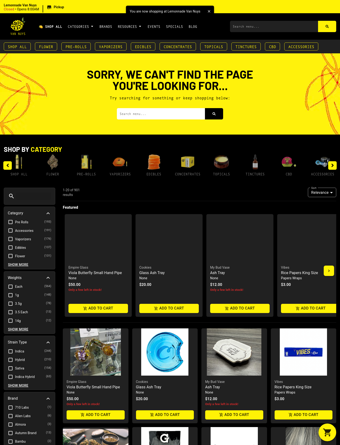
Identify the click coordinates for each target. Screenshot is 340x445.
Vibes (279, 260)
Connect (143, 364)
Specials (174, 26)
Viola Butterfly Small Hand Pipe (93, 265)
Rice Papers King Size (293, 265)
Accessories (301, 46)
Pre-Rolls (76, 46)
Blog (193, 26)
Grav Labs (282, 358)
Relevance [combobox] (320, 192)
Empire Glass (76, 260)
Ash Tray (212, 265)
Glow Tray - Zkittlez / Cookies (91, 364)
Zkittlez (72, 358)
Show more (18, 265)
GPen (140, 358)
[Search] (327, 26)
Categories (81, 26)
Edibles (143, 46)
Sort (314, 187)
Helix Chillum (286, 364)
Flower (46, 46)
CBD (272, 46)
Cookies (142, 260)
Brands (105, 26)
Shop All (17, 46)
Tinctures (246, 46)
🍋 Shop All (50, 26)
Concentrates (178, 46)
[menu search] (33, 196)
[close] (209, 11)
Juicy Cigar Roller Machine (228, 364)
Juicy (209, 358)
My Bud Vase (215, 260)
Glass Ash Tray (148, 265)
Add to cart (95, 293)
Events (154, 26)
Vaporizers (111, 46)
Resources (130, 26)
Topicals (213, 46)
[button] (34, 7)
